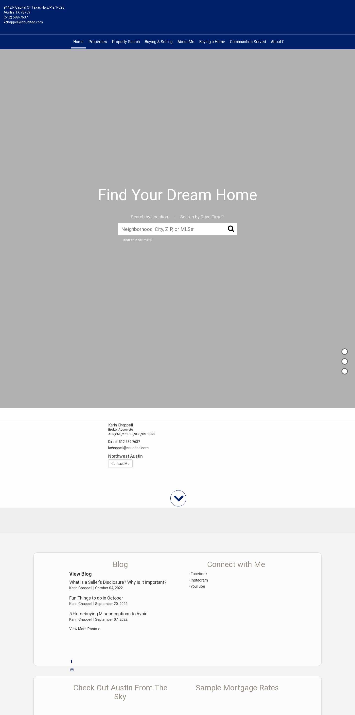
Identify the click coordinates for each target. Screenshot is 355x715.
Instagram (199, 580)
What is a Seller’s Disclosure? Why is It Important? (117, 582)
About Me (186, 41)
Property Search (126, 41)
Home (78, 41)
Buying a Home (212, 41)
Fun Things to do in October (96, 598)
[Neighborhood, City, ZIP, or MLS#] (177, 229)
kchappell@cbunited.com (23, 22)
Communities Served (248, 41)
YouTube (198, 586)
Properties (98, 41)
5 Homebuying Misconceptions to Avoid (108, 613)
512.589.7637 (129, 442)
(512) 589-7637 (16, 17)
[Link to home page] (177, 11)
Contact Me (120, 464)
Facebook (199, 573)
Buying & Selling (159, 41)
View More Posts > (84, 629)
